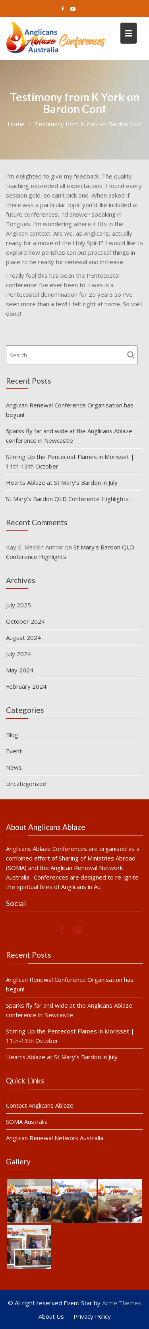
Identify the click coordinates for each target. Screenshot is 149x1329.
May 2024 (19, 670)
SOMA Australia (27, 1121)
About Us (51, 1316)
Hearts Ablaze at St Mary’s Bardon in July (62, 482)
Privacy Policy (92, 1316)
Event (14, 751)
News (14, 767)
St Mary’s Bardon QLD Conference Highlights (67, 499)
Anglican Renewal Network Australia (55, 1137)
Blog (12, 735)
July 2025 (18, 605)
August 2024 (23, 637)
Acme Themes (121, 1303)
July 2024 (18, 654)
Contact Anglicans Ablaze (40, 1105)
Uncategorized (26, 783)
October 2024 (25, 621)
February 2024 (26, 686)
